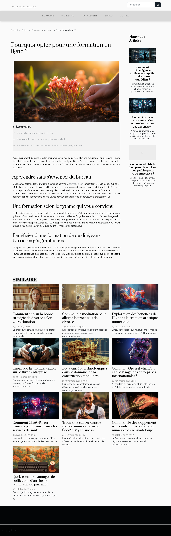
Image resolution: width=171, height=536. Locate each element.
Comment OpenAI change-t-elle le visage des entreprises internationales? (134, 372)
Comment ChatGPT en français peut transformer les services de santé (35, 426)
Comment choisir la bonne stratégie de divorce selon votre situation (33, 318)
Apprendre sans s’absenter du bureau (35, 133)
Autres (124, 15)
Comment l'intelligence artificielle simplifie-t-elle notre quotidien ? (142, 73)
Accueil (14, 30)
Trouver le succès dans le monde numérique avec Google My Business (81, 426)
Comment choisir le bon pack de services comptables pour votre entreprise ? (142, 169)
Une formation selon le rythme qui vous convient (41, 139)
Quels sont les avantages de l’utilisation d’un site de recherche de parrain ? (34, 481)
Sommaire (23, 127)
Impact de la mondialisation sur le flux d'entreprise (34, 370)
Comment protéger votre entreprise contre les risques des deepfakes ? (143, 122)
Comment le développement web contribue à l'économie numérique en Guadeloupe (134, 426)
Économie (48, 15)
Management (89, 15)
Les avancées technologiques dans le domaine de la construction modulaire (84, 372)
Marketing (67, 15)
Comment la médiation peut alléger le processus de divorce (84, 318)
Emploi (109, 15)
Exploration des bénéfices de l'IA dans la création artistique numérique (135, 318)
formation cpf (76, 184)
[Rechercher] (140, 4)
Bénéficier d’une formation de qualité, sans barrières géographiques (50, 145)
